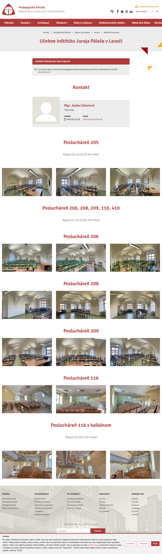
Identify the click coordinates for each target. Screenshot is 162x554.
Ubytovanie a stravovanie (43, 505)
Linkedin (135, 514)
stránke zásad (93, 545)
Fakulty (46, 32)
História (102, 502)
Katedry (25, 22)
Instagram (135, 508)
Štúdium (61, 22)
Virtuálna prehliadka (42, 514)
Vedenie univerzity (106, 505)
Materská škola (141, 22)
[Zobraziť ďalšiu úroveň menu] (147, 11)
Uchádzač (43, 22)
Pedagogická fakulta (62, 32)
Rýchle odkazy (141, 11)
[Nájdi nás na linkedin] (131, 11)
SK (152, 11)
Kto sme (102, 499)
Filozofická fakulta (9, 499)
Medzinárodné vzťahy (112, 22)
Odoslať (97, 531)
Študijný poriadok (73, 502)
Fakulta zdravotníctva (10, 508)
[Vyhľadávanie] (112, 11)
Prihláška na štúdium (42, 502)
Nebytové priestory (111, 32)
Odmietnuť (143, 544)
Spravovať (130, 544)
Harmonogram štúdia (75, 505)
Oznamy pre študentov (75, 499)
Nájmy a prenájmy (82, 32)
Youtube (135, 511)
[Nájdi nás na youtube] (122, 11)
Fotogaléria (38, 511)
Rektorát (102, 508)
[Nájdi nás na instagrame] (126, 11)
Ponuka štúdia (39, 499)
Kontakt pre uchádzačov (43, 508)
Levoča (97, 32)
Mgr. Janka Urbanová (79, 105)
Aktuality (135, 499)
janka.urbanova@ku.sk (92, 119)
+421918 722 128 (73, 119)
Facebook (135, 505)
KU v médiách (104, 511)
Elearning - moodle (74, 508)
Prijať (155, 544)
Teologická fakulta (9, 505)
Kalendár (135, 502)
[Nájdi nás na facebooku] (117, 11)
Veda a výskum (83, 22)
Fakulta (8, 22)
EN (157, 11)
